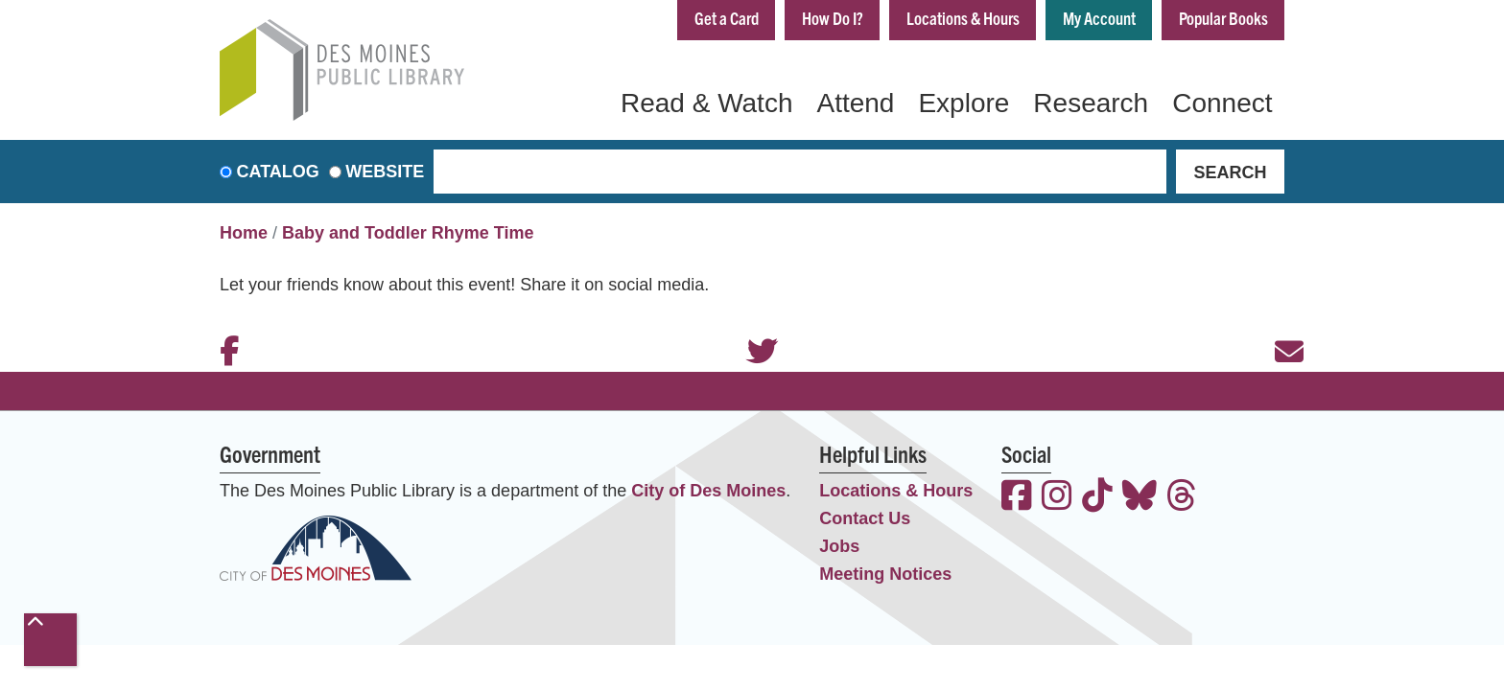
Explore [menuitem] (963, 103)
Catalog (278, 171)
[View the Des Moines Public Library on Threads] (1181, 498)
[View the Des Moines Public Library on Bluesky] (1139, 498)
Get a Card (726, 18)
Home (244, 232)
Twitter (752, 326)
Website (384, 171)
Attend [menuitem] (855, 103)
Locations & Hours (963, 18)
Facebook (224, 326)
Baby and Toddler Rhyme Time (407, 232)
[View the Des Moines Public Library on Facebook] (1016, 498)
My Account (1099, 18)
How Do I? (832, 18)
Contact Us (864, 518)
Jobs (839, 546)
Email (1279, 326)
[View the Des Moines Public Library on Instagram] (1057, 498)
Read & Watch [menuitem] (706, 103)
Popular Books (1223, 18)
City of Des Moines (708, 490)
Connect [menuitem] (1222, 103)
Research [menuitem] (1090, 103)
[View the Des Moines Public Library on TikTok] (1097, 498)
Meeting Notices (885, 574)
